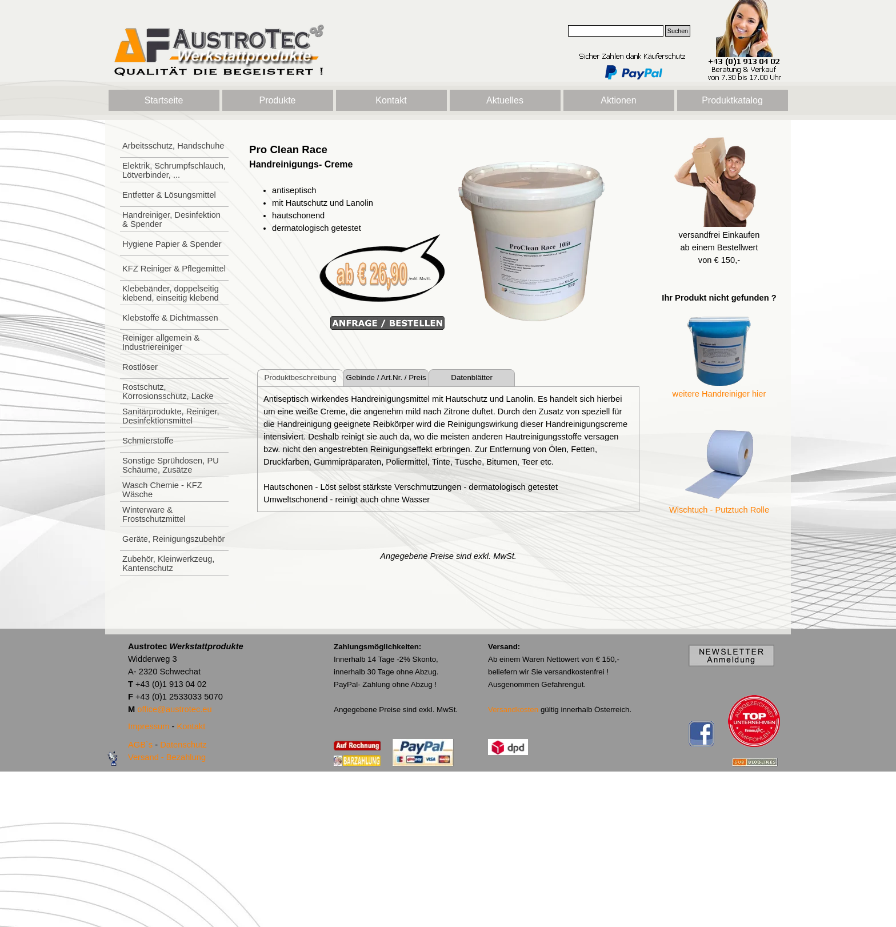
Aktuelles (504, 100)
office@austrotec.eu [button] (174, 709)
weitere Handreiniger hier (719, 393)
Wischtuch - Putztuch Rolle (719, 509)
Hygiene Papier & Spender (172, 244)
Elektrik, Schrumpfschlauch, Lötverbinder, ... (174, 170)
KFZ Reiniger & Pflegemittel (174, 268)
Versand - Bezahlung (167, 757)
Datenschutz (183, 744)
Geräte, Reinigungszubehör (173, 539)
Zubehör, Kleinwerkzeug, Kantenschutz (168, 563)
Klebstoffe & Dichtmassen (170, 317)
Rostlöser (140, 366)
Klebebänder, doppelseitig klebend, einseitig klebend (170, 293)
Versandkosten (513, 709)
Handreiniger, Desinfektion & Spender (171, 219)
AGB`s (140, 744)
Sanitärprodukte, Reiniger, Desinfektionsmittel (170, 416)
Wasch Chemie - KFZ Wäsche (162, 490)
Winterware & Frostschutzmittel (154, 514)
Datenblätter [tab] (472, 377)
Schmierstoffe (147, 440)
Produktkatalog (732, 100)
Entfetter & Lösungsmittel (169, 194)
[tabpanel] (347, 236)
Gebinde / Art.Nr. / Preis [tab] (386, 377)
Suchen (677, 30)
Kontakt (390, 100)
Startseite (164, 100)
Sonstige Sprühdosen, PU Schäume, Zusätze (170, 465)
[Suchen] (615, 31)
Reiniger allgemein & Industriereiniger (160, 342)
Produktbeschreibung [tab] (301, 377)
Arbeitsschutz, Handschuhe (173, 145)
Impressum (148, 726)
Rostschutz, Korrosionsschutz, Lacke (168, 391)
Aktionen (618, 100)
